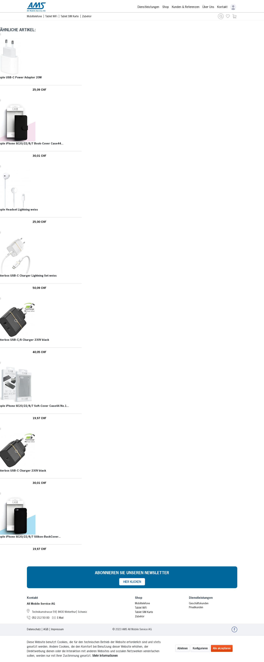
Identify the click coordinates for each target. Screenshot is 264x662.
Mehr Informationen (105, 655)
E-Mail (60, 617)
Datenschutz (34, 629)
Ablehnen (182, 648)
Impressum (57, 629)
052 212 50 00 (40, 617)
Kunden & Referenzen (185, 7)
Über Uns (208, 7)
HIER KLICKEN (132, 582)
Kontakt (222, 7)
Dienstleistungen (148, 7)
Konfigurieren (200, 648)
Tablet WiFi (141, 607)
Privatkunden (196, 607)
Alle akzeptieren (222, 648)
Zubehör (139, 616)
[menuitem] (228, 16)
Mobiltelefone (142, 603)
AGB (46, 629)
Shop (165, 7)
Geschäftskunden (198, 603)
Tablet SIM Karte (144, 612)
